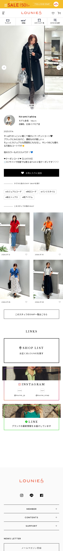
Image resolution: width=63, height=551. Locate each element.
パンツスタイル (48, 192)
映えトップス (12, 197)
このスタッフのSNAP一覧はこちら (31, 314)
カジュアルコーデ (14, 192)
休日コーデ (31, 192)
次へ (58, 67)
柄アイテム (28, 197)
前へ (4, 67)
